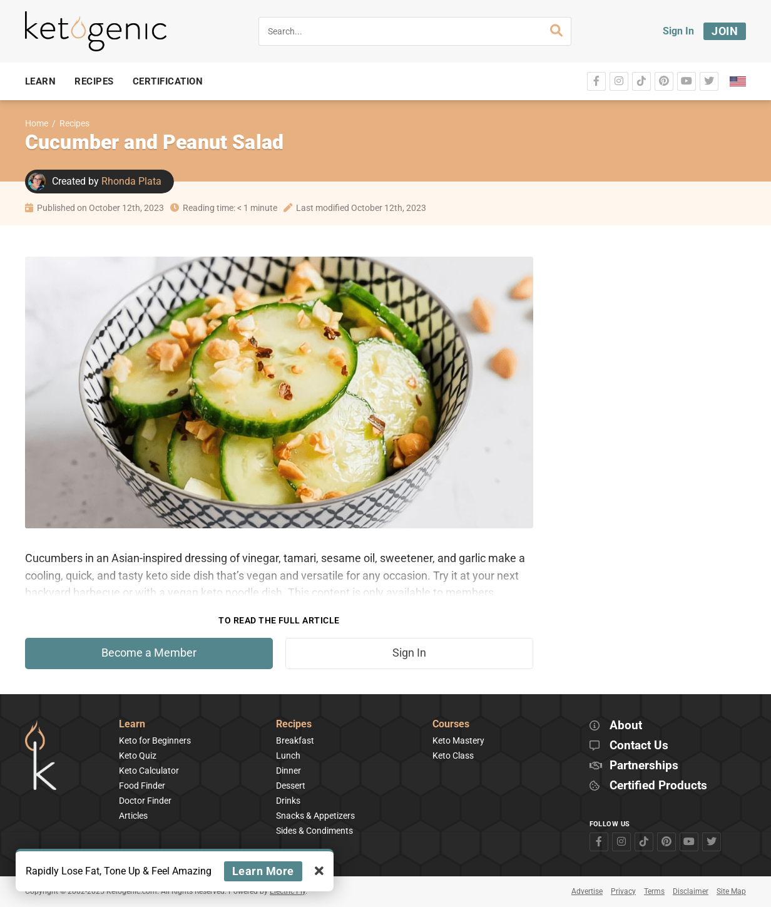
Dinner (288, 771)
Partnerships (644, 765)
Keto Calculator (149, 771)
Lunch (288, 756)
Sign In (678, 31)
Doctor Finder (145, 801)
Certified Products (658, 785)
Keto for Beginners (155, 740)
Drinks (288, 801)
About (626, 725)
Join (725, 31)
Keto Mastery (458, 740)
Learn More (263, 871)
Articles (133, 816)
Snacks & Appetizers (315, 816)
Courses (450, 724)
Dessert (290, 786)
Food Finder (142, 786)
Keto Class (453, 756)
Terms (654, 891)
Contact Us (639, 745)
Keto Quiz (137, 756)
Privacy (623, 891)
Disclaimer (690, 891)
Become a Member (149, 653)
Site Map (731, 891)
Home (36, 123)
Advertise (587, 891)
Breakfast (295, 740)
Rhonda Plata (131, 181)
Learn (132, 724)
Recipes (74, 123)
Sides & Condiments (314, 831)
